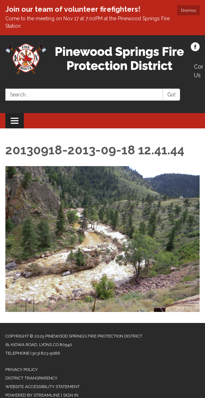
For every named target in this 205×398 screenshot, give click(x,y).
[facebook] (195, 49)
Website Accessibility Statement (42, 386)
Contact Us (198, 71)
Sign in (70, 395)
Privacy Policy (21, 369)
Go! (171, 94)
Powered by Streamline (32, 395)
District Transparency (31, 378)
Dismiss (188, 10)
